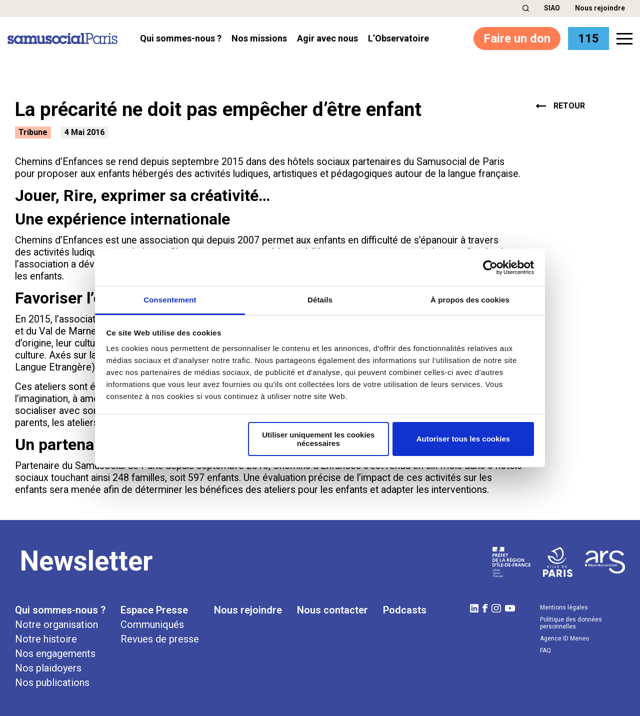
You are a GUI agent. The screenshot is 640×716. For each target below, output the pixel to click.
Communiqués (152, 624)
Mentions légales (564, 607)
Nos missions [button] (259, 38)
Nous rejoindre (600, 8)
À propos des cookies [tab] (470, 300)
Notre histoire (46, 639)
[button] (525, 8)
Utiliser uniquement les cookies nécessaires (318, 439)
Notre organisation (56, 624)
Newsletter (86, 561)
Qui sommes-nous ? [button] (181, 38)
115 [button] (588, 39)
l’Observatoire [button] (398, 38)
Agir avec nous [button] (327, 38)
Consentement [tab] (170, 300)
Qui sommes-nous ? (60, 610)
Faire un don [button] (517, 39)
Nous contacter (332, 610)
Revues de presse (159, 639)
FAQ (545, 650)
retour (560, 106)
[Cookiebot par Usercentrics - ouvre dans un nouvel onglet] (490, 267)
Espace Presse (154, 610)
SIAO (552, 8)
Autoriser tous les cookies (463, 438)
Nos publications (52, 682)
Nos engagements (55, 654)
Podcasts (404, 610)
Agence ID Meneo (564, 638)
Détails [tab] (320, 300)
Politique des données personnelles (571, 623)
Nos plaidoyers (48, 668)
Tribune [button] (33, 132)
